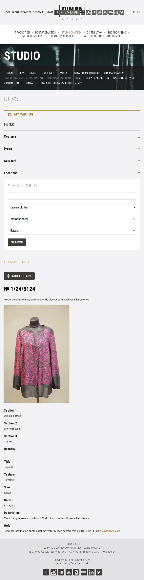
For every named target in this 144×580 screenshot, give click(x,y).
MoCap (64, 73)
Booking (9, 73)
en (138, 12)
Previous (12, 262)
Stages (34, 73)
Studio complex (71, 32)
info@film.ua (107, 551)
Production (22, 32)
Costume (10, 136)
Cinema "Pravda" (114, 73)
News (7, 12)
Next (23, 262)
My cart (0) (23, 114)
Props (8, 149)
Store (49, 12)
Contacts (39, 12)
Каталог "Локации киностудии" (61, 83)
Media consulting (33, 36)
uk (133, 12)
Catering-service (123, 78)
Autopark (10, 161)
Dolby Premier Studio (86, 73)
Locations (10, 173)
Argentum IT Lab (80, 563)
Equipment (49, 73)
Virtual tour (12, 83)
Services (26, 12)
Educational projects (64, 36)
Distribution (94, 32)
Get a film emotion (97, 78)
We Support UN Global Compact (104, 36)
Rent (78, 78)
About (15, 12)
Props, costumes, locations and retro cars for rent (37, 78)
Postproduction (45, 32)
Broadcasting (117, 32)
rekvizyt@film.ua (110, 530)
